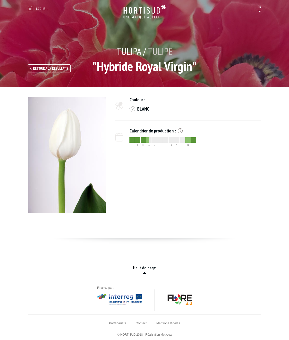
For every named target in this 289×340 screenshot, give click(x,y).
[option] (67, 155)
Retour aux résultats (50, 68)
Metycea (166, 334)
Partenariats (117, 323)
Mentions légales (168, 323)
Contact (141, 323)
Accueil (42, 8)
